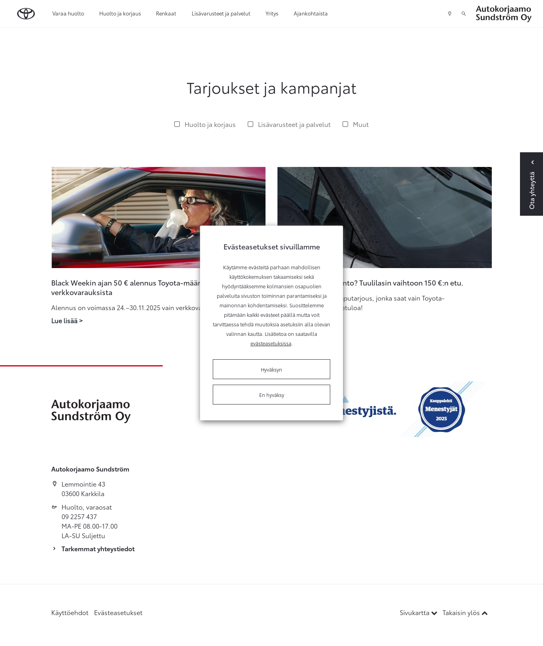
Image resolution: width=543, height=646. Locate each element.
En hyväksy (271, 394)
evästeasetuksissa (270, 343)
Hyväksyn (271, 369)
